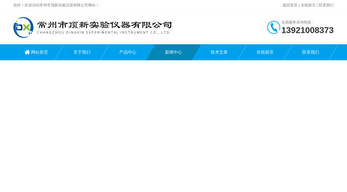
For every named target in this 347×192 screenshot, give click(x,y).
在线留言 (308, 5)
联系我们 (326, 5)
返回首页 (290, 5)
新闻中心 (173, 52)
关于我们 (81, 52)
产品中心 (127, 52)
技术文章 (219, 52)
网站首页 (39, 52)
